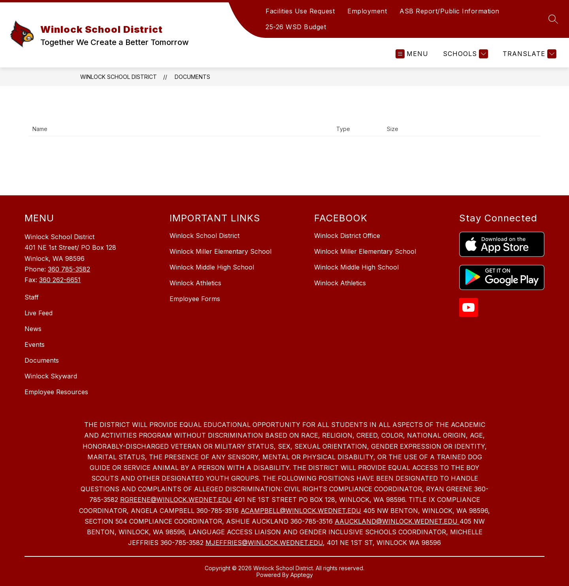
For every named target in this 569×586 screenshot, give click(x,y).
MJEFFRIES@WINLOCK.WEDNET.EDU (264, 543)
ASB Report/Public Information (449, 11)
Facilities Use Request (300, 11)
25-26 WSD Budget (296, 27)
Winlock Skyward (50, 376)
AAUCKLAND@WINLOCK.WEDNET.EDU (397, 521)
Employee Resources (56, 392)
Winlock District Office (347, 236)
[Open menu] (412, 54)
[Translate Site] (528, 54)
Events (34, 344)
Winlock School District (118, 76)
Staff (31, 297)
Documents (192, 76)
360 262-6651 (60, 280)
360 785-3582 (69, 269)
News (32, 329)
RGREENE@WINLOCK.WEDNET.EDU (176, 500)
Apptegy (301, 574)
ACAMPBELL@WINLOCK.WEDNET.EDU (301, 511)
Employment (367, 11)
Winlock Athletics (195, 283)
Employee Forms (195, 299)
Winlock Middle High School (212, 267)
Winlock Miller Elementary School (220, 251)
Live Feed (38, 313)
